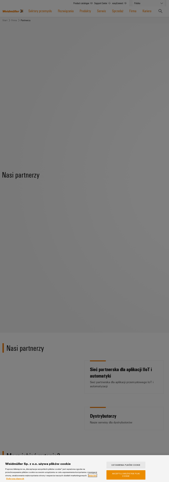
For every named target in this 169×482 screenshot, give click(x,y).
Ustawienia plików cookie (125, 469)
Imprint (92, 479)
